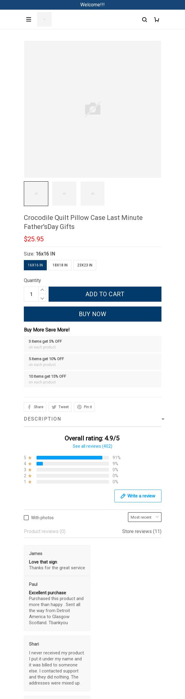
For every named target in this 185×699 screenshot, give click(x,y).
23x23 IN (84, 265)
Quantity (32, 280)
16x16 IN (45, 254)
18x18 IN (60, 265)
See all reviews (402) (92, 446)
